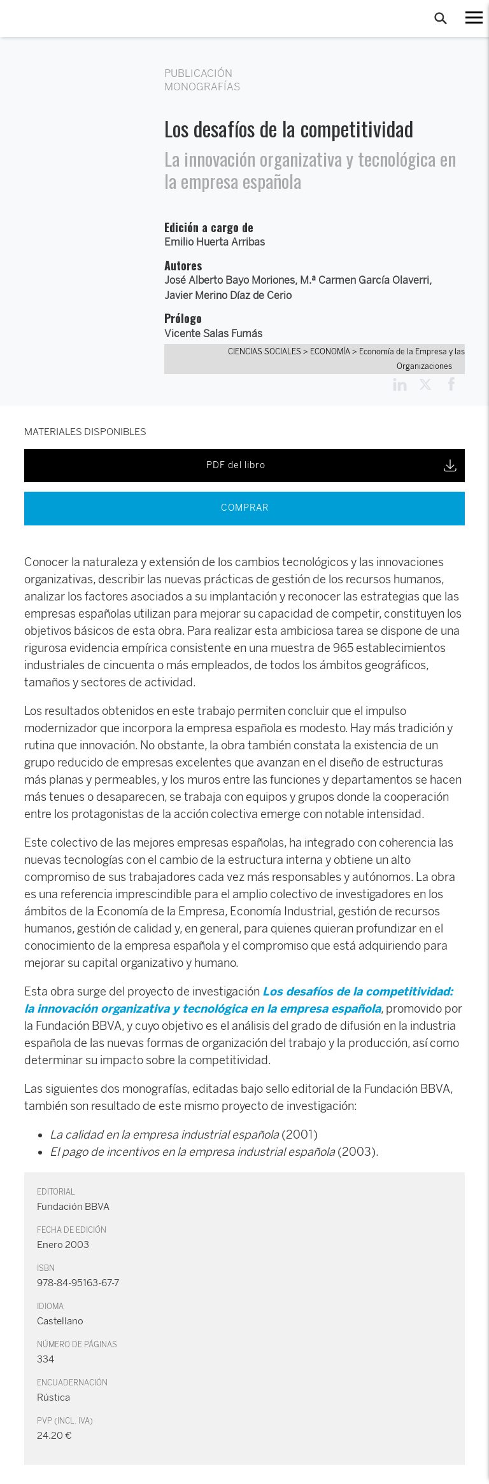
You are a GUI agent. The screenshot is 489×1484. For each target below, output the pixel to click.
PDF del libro (332, 465)
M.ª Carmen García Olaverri (364, 280)
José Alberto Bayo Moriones (229, 280)
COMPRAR (245, 508)
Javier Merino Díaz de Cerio (228, 295)
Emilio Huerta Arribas (214, 242)
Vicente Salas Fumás (213, 334)
